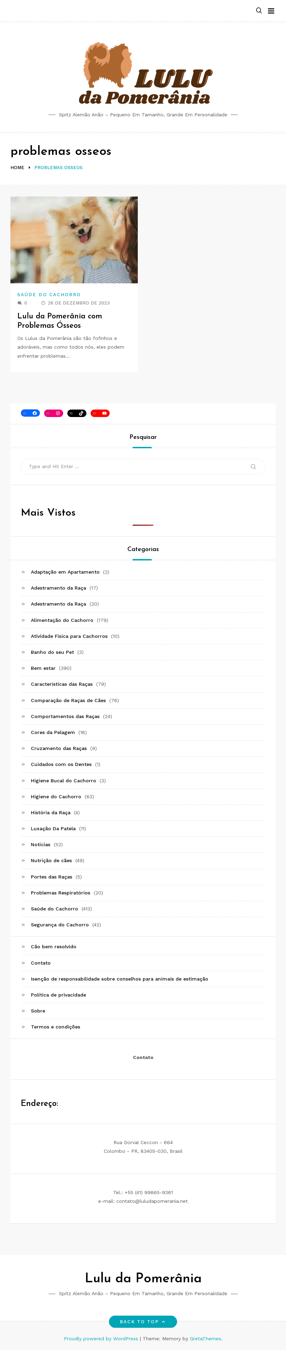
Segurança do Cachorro (60, 924)
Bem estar (43, 668)
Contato (41, 963)
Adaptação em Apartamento (65, 572)
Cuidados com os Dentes (61, 764)
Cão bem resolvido (53, 946)
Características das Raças (62, 684)
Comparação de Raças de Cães (68, 700)
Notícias (40, 844)
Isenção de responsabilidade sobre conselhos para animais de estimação (119, 979)
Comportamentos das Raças (65, 716)
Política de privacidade (58, 995)
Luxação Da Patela (53, 828)
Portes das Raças (51, 877)
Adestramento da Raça (58, 588)
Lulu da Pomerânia (143, 1279)
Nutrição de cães (51, 860)
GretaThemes (205, 1338)
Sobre (38, 1011)
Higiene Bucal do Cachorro (63, 780)
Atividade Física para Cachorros (69, 636)
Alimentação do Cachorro (62, 620)
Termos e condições (55, 1027)
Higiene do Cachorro (56, 796)
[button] (259, 11)
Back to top (143, 1321)
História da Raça (50, 812)
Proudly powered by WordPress (102, 1338)
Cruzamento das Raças (59, 748)
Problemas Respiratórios (60, 892)
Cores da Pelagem (53, 732)
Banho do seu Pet (52, 652)
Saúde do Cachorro (49, 294)
